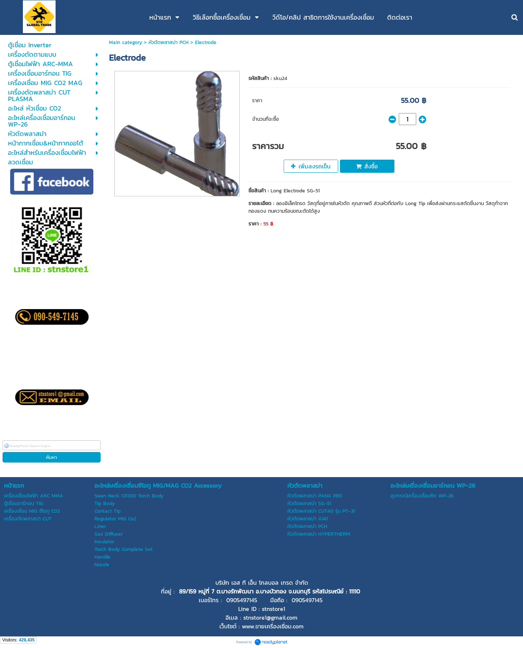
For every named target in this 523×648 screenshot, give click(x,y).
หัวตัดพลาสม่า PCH (168, 42)
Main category (125, 42)
